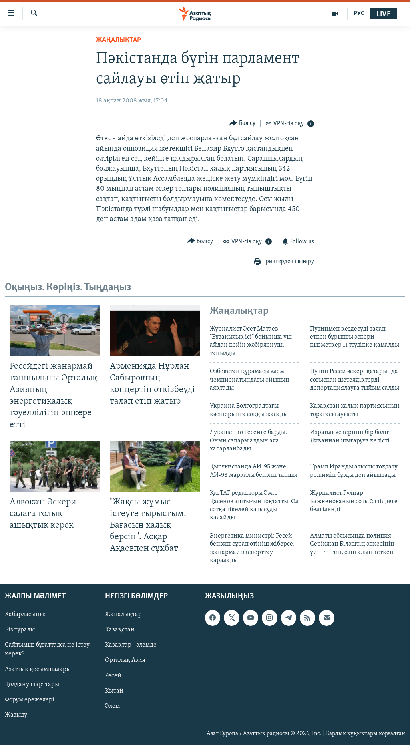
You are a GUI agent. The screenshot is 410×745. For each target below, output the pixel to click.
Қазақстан (120, 630)
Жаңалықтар (123, 615)
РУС (359, 13)
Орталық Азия (125, 660)
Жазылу (16, 715)
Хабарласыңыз (26, 615)
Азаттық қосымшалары (38, 669)
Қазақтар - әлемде (131, 645)
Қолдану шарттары (32, 684)
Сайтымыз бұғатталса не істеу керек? (47, 649)
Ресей (113, 676)
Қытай (114, 691)
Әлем (112, 706)
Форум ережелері (29, 700)
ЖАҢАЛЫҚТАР (118, 40)
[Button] (242, 123)
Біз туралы (20, 630)
